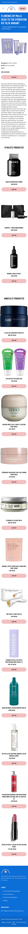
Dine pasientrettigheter (10, 897)
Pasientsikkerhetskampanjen (12, 891)
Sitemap (14, 924)
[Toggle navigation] (3, 8)
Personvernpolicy (21, 922)
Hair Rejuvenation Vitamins (14, 182)
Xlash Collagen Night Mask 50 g (14, 333)
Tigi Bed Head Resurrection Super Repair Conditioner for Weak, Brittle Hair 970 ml (14, 797)
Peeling (14, 63)
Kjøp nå (14, 77)
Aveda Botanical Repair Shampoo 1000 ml (14, 708)
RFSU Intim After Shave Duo (14, 379)
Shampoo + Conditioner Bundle (14, 228)
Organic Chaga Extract (14, 274)
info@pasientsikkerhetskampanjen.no (10, 2)
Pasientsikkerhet (8, 894)
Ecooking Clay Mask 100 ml (14, 520)
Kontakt (8, 922)
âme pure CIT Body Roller (14, 614)
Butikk (23, 8)
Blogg (5, 900)
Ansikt (10, 63)
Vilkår (13, 922)
